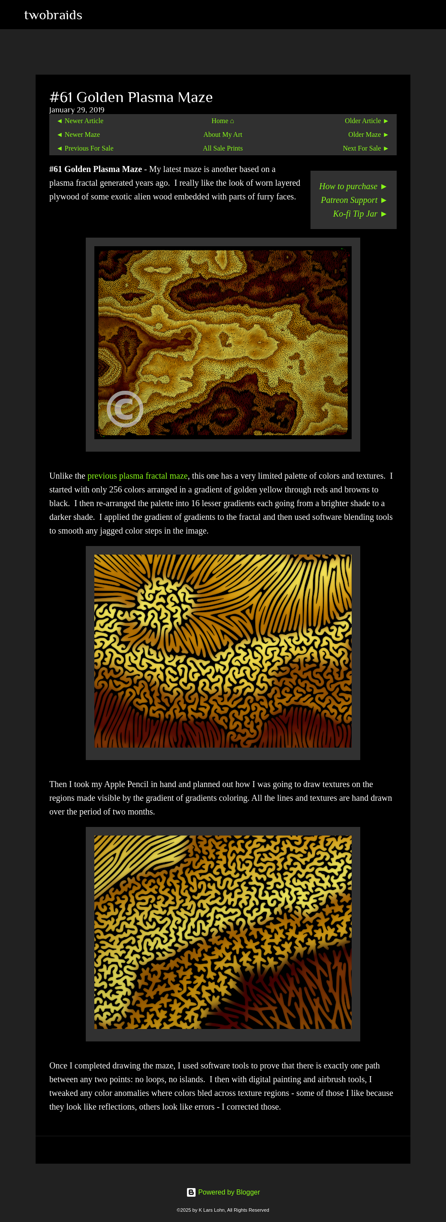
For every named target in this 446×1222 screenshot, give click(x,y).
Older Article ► (367, 120)
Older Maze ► (368, 134)
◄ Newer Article (79, 120)
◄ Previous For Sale (85, 148)
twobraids (53, 14)
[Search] (94, 14)
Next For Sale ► (366, 148)
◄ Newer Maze (78, 134)
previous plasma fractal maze (137, 475)
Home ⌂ (222, 120)
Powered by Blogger (223, 1192)
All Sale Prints (223, 148)
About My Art (222, 134)
